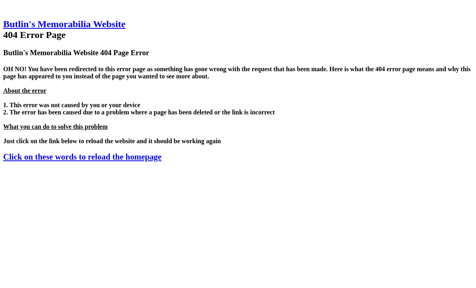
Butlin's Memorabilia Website (64, 24)
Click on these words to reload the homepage (82, 156)
